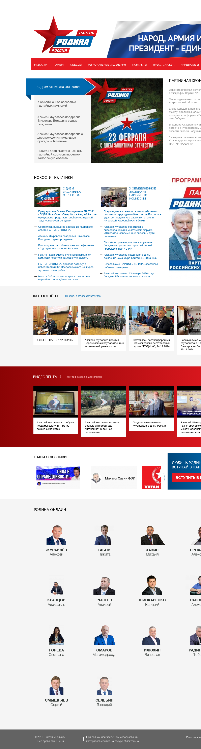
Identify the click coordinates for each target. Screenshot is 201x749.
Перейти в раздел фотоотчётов (82, 296)
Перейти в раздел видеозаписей (83, 377)
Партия (59, 64)
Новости (40, 64)
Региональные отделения (107, 64)
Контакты (139, 64)
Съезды (76, 64)
